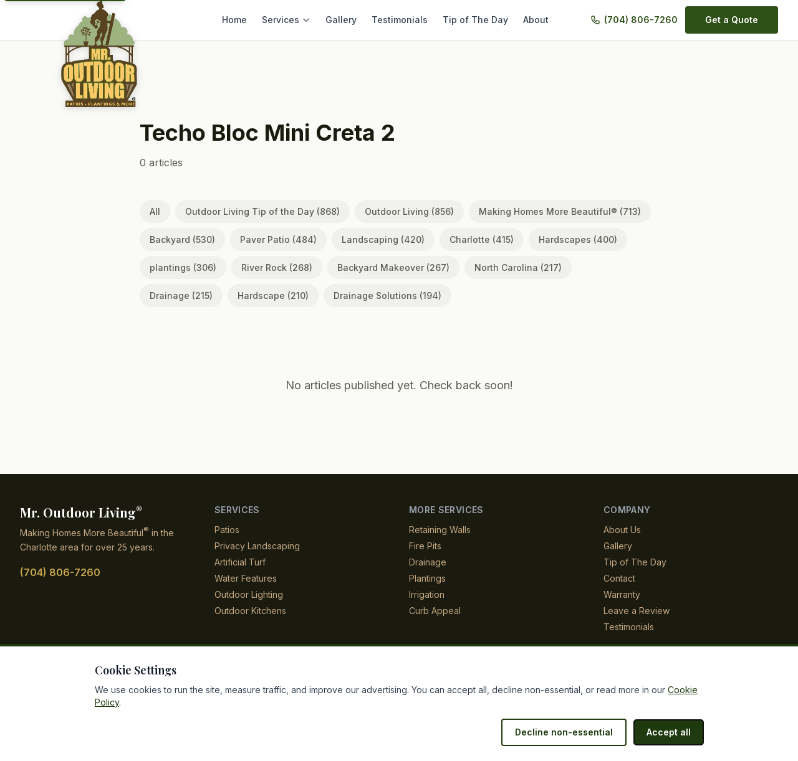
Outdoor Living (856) (398, 211)
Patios (226, 530)
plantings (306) (180, 267)
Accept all (670, 732)
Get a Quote (732, 20)
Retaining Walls (440, 530)
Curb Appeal (434, 611)
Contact (619, 578)
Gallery (352, 20)
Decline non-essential (570, 732)
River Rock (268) (269, 267)
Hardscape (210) (183, 295)
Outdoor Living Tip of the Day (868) (257, 211)
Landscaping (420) (368, 239)
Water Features (245, 578)
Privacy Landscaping (256, 546)
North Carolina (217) (499, 267)
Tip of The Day (478, 20)
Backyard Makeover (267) (379, 267)
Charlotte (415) (462, 239)
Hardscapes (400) (553, 239)
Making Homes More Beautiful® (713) (543, 211)
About (536, 20)
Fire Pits (425, 546)
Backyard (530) (180, 239)
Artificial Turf (240, 562)
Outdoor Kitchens (250, 611)
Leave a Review (634, 611)
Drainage (427, 562)
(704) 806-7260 (642, 20)
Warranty (622, 594)
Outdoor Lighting (250, 594)
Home (249, 20)
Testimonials (408, 20)
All (155, 211)
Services (299, 20)
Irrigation (428, 594)
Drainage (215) (596, 267)
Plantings (428, 578)
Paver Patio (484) (270, 239)
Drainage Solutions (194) (293, 295)
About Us (622, 530)
